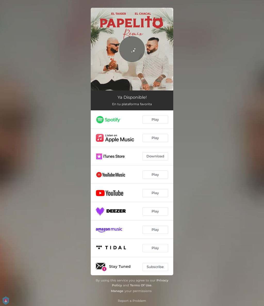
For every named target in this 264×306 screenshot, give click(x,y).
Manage (117, 291)
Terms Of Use (141, 285)
